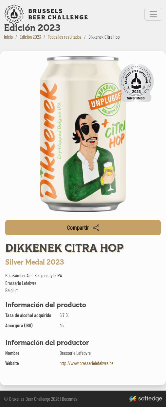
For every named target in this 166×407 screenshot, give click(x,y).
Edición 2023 (30, 37)
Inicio (8, 37)
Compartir (83, 227)
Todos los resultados (65, 37)
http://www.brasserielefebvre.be (86, 363)
